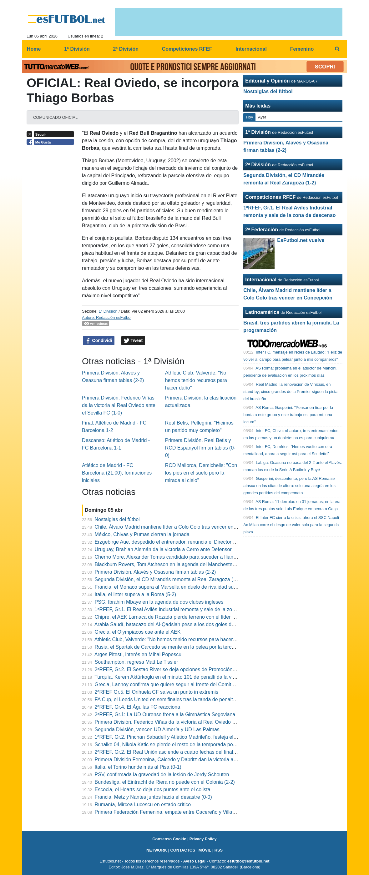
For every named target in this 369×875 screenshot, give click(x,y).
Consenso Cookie (169, 839)
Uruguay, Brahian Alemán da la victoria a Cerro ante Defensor (163, 549)
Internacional (260, 279)
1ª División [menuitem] (77, 49)
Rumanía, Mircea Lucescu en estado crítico (143, 804)
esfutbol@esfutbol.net (248, 861)
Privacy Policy (203, 839)
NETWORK (156, 850)
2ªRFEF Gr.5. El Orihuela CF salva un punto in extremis (156, 692)
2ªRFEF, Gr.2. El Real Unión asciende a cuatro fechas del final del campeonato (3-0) (188, 752)
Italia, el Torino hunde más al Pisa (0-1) (138, 767)
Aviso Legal (194, 861)
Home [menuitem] (34, 49)
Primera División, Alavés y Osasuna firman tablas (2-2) (155, 572)
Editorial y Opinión (267, 80)
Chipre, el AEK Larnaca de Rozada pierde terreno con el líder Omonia (172, 617)
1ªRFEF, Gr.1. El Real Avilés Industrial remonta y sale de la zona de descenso (181, 609)
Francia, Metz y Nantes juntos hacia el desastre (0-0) (153, 797)
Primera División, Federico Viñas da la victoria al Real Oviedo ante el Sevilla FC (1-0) (118, 405)
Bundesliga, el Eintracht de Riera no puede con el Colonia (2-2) (165, 782)
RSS (219, 850)
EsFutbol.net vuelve (300, 240)
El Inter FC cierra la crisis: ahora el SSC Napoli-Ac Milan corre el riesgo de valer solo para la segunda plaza (291, 524)
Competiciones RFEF (270, 197)
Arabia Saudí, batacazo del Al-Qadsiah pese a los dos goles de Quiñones (175, 624)
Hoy (249, 117)
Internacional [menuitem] (251, 49)
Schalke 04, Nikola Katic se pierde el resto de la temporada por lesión (172, 744)
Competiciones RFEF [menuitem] (187, 49)
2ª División (258, 164)
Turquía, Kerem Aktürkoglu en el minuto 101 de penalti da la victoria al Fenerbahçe (186, 677)
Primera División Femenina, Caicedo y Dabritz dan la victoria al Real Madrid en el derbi (191, 759)
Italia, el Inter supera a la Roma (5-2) (135, 594)
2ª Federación (261, 229)
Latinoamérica (262, 312)
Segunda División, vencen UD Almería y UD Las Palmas (157, 729)
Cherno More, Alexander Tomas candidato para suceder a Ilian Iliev (169, 557)
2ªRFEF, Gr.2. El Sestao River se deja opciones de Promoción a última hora (179, 669)
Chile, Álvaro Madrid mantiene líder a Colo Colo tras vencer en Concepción (178, 527)
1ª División (108, 311)
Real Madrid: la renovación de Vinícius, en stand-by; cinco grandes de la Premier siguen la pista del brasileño (290, 391)
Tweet (133, 341)
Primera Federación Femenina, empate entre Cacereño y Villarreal (168, 812)
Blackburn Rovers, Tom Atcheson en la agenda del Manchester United (172, 564)
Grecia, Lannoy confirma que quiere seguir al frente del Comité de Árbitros (177, 684)
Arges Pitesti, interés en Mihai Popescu (137, 654)
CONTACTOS (182, 850)
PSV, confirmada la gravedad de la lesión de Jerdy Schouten (162, 774)
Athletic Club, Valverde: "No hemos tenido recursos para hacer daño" (196, 380)
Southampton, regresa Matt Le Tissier (136, 662)
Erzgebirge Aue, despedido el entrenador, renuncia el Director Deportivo (175, 542)
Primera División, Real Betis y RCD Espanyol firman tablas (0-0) (200, 448)
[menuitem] (337, 49)
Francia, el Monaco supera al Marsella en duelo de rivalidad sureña (169, 587)
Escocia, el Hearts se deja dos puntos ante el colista (152, 789)
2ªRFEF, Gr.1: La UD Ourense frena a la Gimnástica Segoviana (165, 714)
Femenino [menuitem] (302, 49)
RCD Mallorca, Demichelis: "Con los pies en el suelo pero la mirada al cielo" (201, 473)
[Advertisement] (52, 244)
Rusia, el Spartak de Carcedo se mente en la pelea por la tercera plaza (173, 647)
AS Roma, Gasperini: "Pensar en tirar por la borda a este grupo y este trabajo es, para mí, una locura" (288, 414)
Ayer (262, 117)
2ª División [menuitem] (126, 49)
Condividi (98, 341)
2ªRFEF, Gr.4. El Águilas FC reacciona (137, 707)
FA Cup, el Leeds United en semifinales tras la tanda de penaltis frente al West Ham (188, 699)
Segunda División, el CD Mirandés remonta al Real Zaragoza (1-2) (168, 579)
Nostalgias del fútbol (117, 519)
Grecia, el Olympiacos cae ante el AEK (138, 632)
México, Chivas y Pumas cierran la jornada (142, 534)
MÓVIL (205, 850)
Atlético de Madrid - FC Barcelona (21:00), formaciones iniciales (117, 473)
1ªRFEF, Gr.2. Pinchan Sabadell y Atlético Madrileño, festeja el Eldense (174, 737)
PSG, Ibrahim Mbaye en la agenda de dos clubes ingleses (159, 602)
